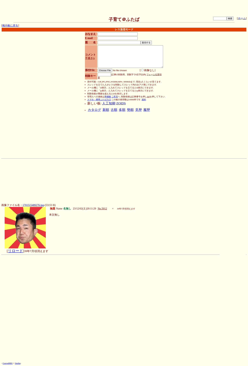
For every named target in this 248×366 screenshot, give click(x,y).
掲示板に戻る (10, 25)
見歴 (138, 110)
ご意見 (114, 96)
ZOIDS (121, 103)
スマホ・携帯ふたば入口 (99, 99)
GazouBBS (8, 363)
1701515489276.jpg (33, 205)
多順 (122, 110)
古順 (114, 110)
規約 (144, 99)
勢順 (130, 110)
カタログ (94, 110)
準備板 (108, 96)
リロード (15, 251)
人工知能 (108, 103)
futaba (17, 363)
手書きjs (90, 58)
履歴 (146, 110)
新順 (106, 110)
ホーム (242, 18)
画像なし (148, 70)
